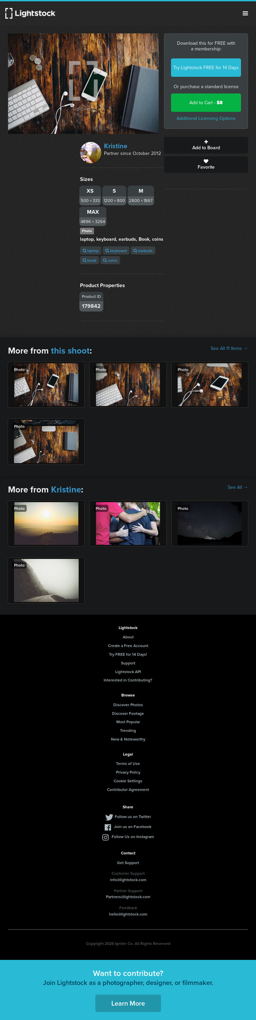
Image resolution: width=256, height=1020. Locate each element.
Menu (245, 13)
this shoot (70, 350)
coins (110, 260)
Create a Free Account (128, 645)
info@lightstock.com (128, 879)
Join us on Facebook (132, 826)
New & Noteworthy (128, 739)
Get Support (128, 862)
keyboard (116, 250)
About (128, 637)
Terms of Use (128, 763)
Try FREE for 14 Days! (128, 654)
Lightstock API (128, 671)
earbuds (143, 250)
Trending (128, 730)
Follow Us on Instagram (133, 836)
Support (128, 663)
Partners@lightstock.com (128, 896)
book (89, 260)
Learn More (128, 1003)
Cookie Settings (128, 781)
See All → (238, 487)
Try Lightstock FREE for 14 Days (206, 67)
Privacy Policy (128, 772)
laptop (91, 250)
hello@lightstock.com (128, 914)
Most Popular (128, 722)
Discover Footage (128, 713)
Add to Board (206, 145)
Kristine (115, 146)
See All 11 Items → (229, 348)
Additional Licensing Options (206, 118)
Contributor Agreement (128, 789)
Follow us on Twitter (133, 816)
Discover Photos (128, 704)
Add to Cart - (206, 102)
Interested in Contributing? (128, 680)
